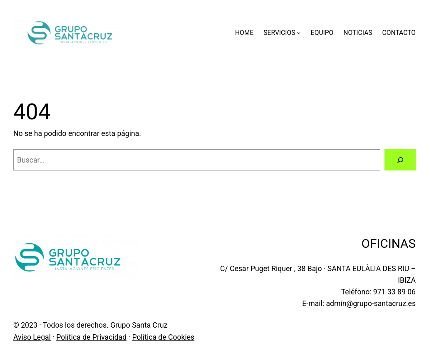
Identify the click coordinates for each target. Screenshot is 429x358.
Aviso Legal (32, 337)
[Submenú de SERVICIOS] (298, 33)
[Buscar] (400, 159)
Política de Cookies (163, 337)
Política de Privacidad (91, 337)
